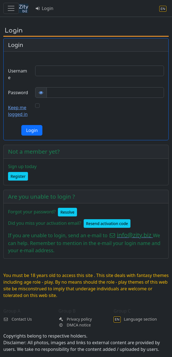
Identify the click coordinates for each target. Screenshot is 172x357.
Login (44, 8)
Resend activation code (107, 223)
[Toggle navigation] (11, 8)
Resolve (67, 212)
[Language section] (163, 8)
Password (18, 92)
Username (17, 74)
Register (18, 176)
